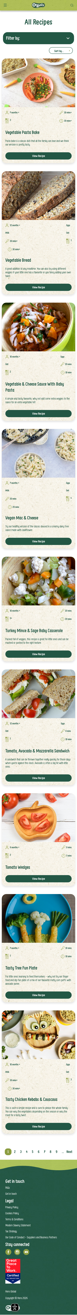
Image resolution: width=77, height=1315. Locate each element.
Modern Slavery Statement (18, 1225)
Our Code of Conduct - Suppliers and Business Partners (31, 1237)
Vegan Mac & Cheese (21, 518)
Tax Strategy (11, 1231)
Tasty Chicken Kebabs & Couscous (31, 1099)
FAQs (7, 1187)
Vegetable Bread (18, 260)
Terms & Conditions (14, 1219)
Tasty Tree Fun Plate (21, 968)
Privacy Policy (11, 1207)
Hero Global (10, 1291)
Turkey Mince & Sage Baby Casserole (34, 631)
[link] (38, 82)
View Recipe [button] (38, 156)
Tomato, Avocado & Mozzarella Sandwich (37, 751)
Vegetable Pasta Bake (22, 132)
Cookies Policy (12, 1213)
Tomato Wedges (17, 867)
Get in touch (11, 1193)
